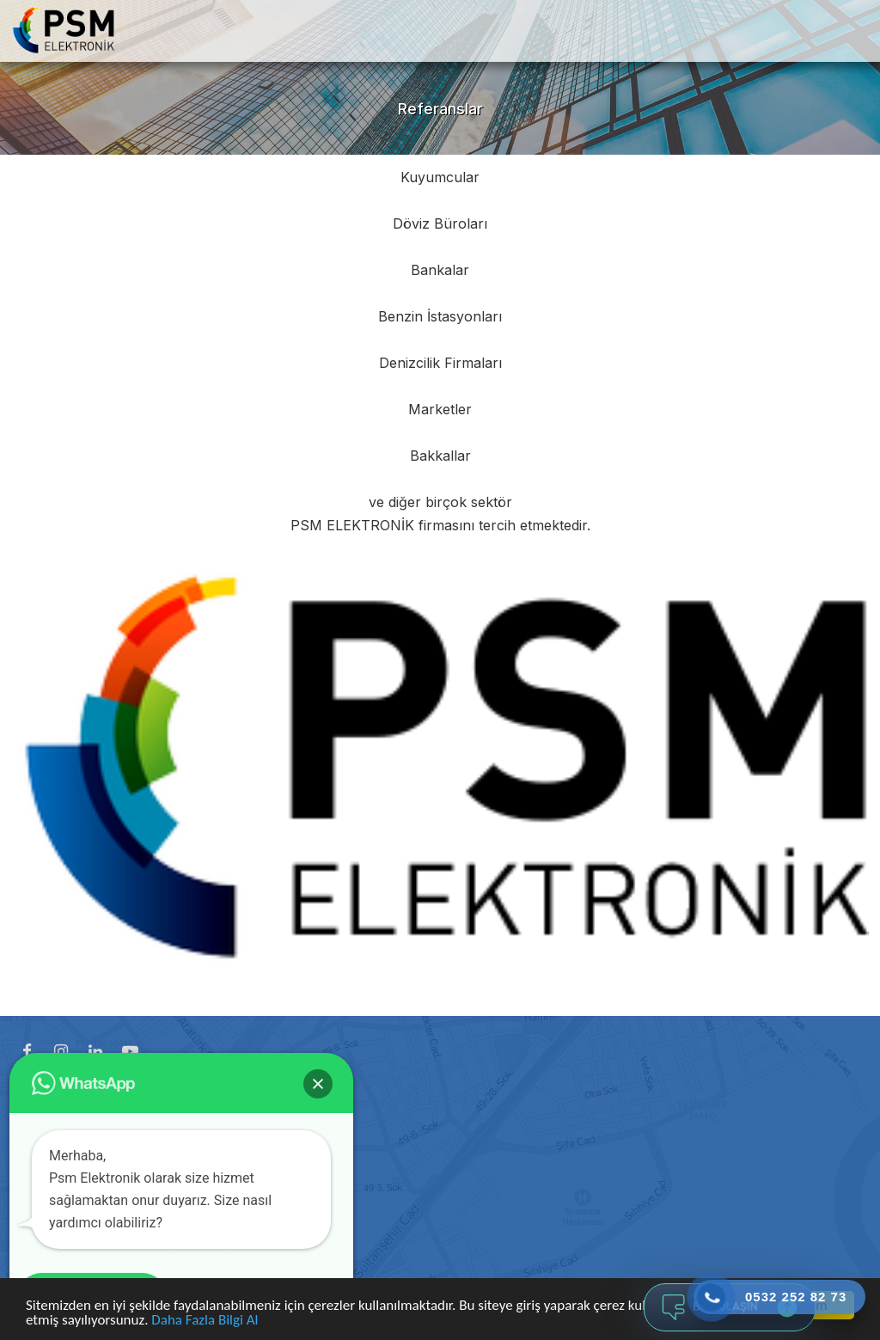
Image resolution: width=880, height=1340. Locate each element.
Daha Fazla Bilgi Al (204, 1321)
